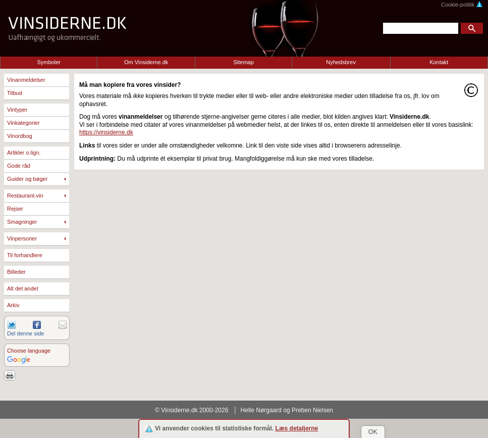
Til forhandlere (24, 255)
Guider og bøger (27, 179)
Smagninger (22, 222)
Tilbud (14, 93)
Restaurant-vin (25, 195)
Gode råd (18, 166)
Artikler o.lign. (24, 153)
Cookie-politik (462, 5)
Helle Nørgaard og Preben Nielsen (287, 410)
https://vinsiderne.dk (106, 132)
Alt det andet (22, 288)
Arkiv (13, 305)
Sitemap (243, 62)
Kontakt (438, 62)
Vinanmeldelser (26, 80)
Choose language (28, 351)
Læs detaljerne (297, 428)
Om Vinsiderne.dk (146, 62)
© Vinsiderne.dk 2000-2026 (191, 410)
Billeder (16, 272)
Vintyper (17, 110)
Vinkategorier (23, 123)
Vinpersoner (22, 238)
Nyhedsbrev (341, 62)
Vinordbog (19, 136)
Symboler (48, 62)
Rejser (15, 209)
